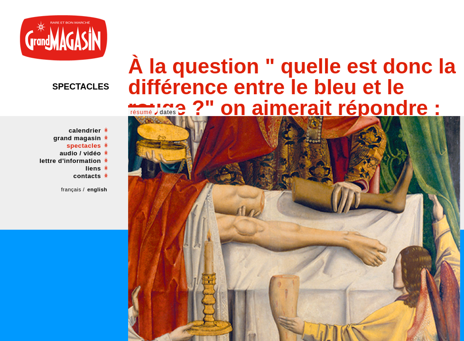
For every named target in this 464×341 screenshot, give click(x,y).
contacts (87, 175)
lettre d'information (70, 160)
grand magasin (77, 138)
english (97, 189)
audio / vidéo (80, 153)
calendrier (85, 130)
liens (93, 168)
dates (168, 112)
